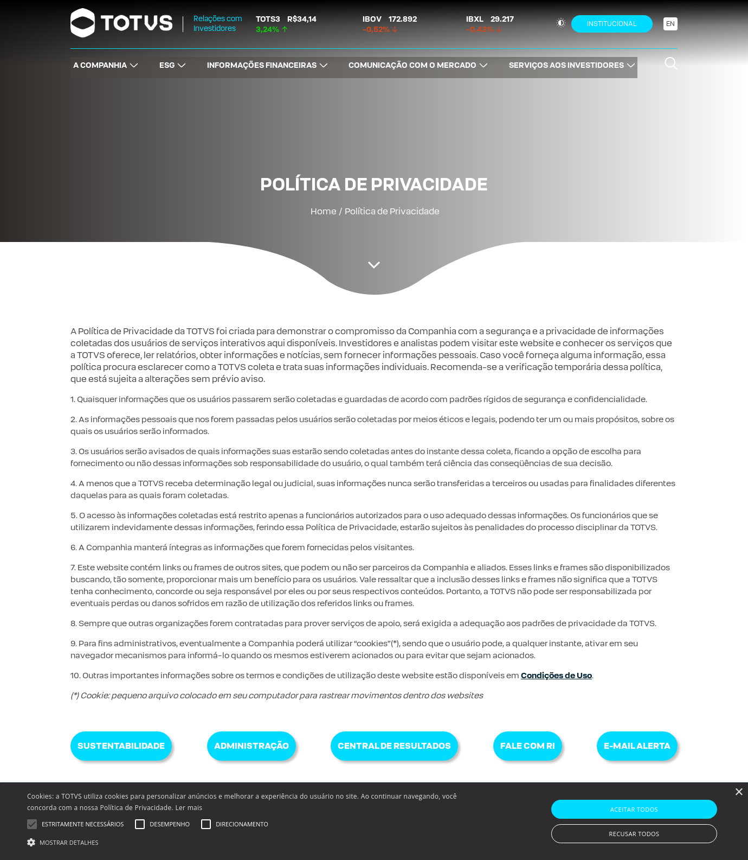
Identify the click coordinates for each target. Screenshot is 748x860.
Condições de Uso (556, 675)
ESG (165, 62)
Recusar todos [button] (634, 834)
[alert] (374, 821)
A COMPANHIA (97, 62)
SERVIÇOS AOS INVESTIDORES (569, 62)
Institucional (612, 24)
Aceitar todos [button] (634, 809)
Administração (251, 746)
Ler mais (188, 807)
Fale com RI (527, 746)
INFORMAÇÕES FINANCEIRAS (262, 62)
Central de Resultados (394, 746)
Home (324, 211)
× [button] (738, 792)
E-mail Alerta (637, 746)
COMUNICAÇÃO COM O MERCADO (414, 62)
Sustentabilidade (121, 746)
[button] (252, 841)
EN (670, 24)
